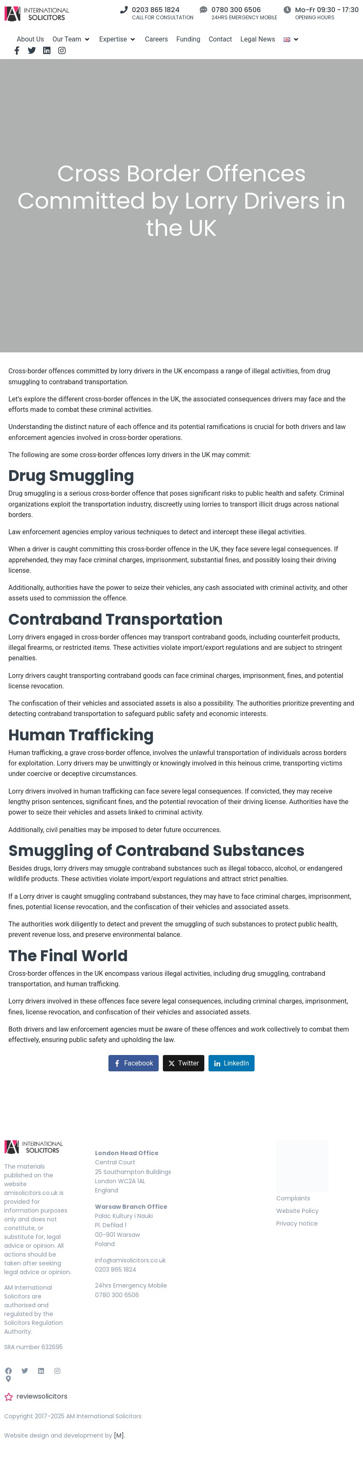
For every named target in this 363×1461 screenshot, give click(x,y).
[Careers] (156, 39)
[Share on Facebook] (133, 1063)
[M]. (119, 1435)
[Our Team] (71, 39)
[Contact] (220, 39)
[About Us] (30, 39)
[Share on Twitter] (183, 1063)
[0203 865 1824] (124, 9)
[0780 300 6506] (203, 9)
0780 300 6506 (236, 10)
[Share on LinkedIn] (232, 1063)
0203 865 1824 (156, 10)
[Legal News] (257, 39)
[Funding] (188, 39)
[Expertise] (118, 39)
